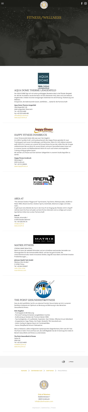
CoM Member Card (36, 361)
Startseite (24, 361)
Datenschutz (45, 399)
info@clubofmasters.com (44, 392)
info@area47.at (19, 215)
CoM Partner (50, 361)
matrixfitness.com (20, 261)
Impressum (36, 399)
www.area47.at (19, 217)
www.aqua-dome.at (20, 108)
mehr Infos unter (19, 259)
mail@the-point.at (20, 335)
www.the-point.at (19, 337)
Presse (53, 399)
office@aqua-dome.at (21, 106)
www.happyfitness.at (21, 157)
